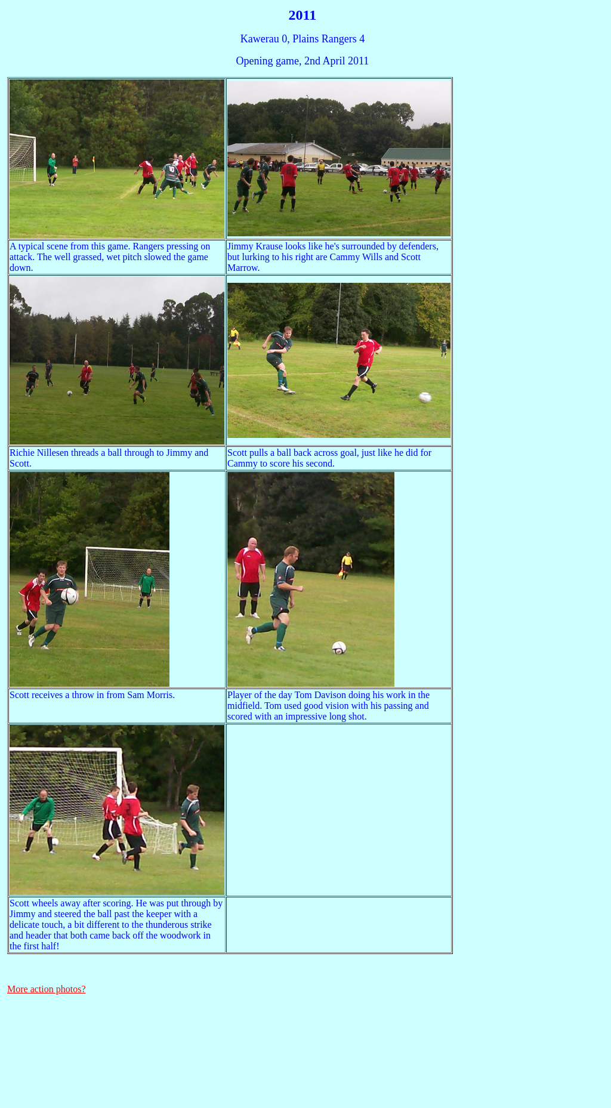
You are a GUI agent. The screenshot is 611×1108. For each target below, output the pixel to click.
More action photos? (46, 989)
